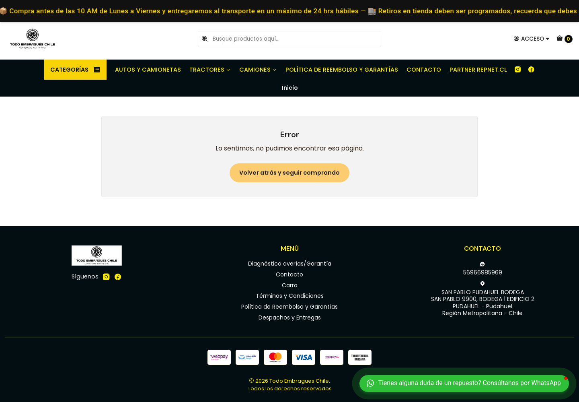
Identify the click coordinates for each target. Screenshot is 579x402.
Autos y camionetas (148, 70)
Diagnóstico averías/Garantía (289, 264)
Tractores (210, 70)
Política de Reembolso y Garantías (341, 70)
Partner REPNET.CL (478, 70)
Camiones (258, 70)
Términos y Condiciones (290, 296)
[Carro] (564, 39)
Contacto (424, 70)
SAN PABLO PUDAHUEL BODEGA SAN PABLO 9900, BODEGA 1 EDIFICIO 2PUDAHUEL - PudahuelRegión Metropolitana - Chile (482, 299)
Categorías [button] (75, 70)
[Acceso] (531, 38)
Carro (290, 285)
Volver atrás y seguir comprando (289, 173)
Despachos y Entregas (290, 317)
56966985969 (482, 268)
